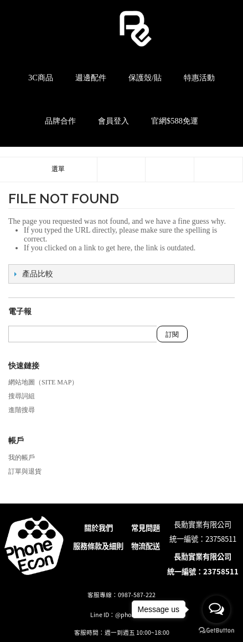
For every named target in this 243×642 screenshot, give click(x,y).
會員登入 (113, 120)
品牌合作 (60, 120)
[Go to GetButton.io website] (216, 630)
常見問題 (145, 527)
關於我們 (98, 527)
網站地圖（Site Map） (43, 382)
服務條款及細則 (98, 546)
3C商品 (40, 77)
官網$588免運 (174, 120)
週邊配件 (90, 77)
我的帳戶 (21, 457)
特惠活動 (199, 77)
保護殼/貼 (145, 77)
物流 (138, 546)
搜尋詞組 (21, 396)
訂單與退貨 (25, 471)
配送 (153, 546)
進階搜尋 (21, 410)
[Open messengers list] (216, 609)
